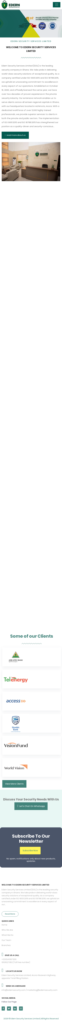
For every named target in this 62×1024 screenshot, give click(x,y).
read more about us (15, 135)
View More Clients (16, 783)
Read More (10, 912)
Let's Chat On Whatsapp (31, 804)
